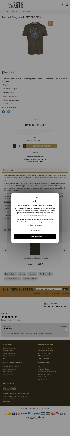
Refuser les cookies (35, 225)
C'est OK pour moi (35, 236)
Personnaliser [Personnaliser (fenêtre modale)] (35, 230)
